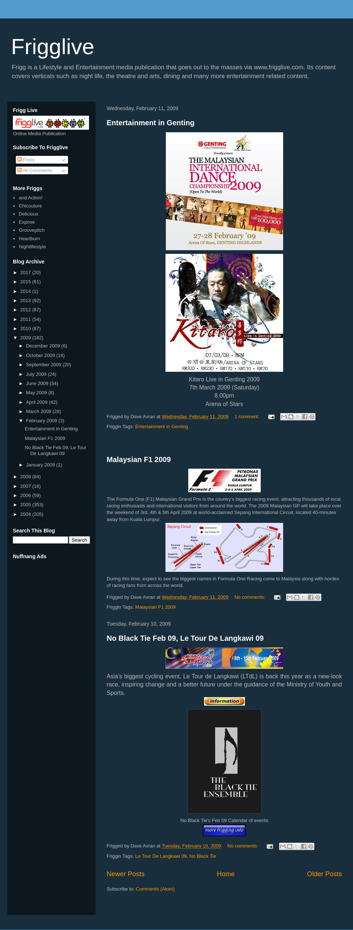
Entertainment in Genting (151, 123)
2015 (26, 281)
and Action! (30, 197)
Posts (26, 159)
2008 (26, 476)
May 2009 (37, 392)
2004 (26, 514)
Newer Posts (126, 874)
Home (226, 874)
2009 (26, 337)
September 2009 (44, 364)
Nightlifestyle (32, 246)
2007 (26, 486)
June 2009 (38, 383)
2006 (26, 495)
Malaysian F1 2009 (139, 459)
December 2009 (43, 346)
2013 (26, 300)
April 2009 (37, 402)
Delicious (28, 214)
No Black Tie (202, 856)
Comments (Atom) (155, 889)
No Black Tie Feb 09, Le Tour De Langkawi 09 (185, 638)
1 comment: (248, 416)
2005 (26, 504)
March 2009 (39, 411)
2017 (26, 272)
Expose (27, 222)
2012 (26, 309)
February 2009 (42, 420)
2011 (26, 319)
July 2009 (37, 374)
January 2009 (41, 465)
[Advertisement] (224, 443)
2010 (26, 328)
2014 (26, 291)
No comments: (251, 597)
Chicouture (30, 206)
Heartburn (29, 238)
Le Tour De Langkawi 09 (161, 856)
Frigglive (53, 46)
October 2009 (41, 355)
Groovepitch (31, 230)
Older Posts (324, 874)
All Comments (35, 170)
